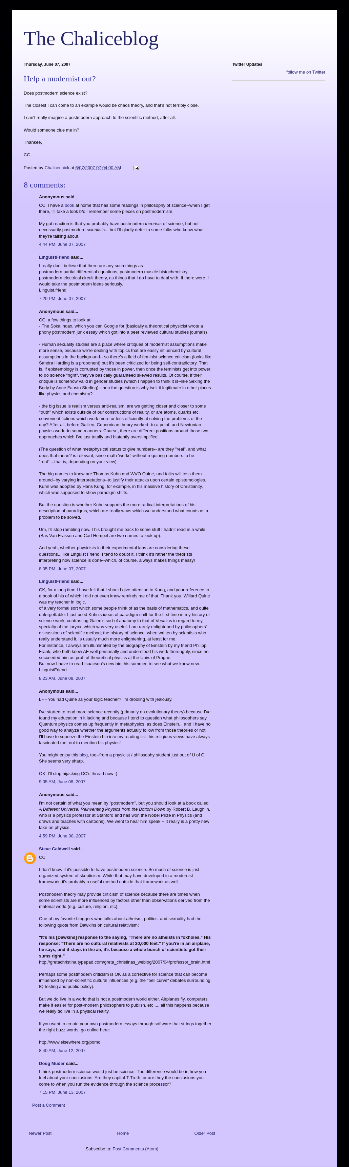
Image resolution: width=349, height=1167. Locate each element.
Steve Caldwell (54, 848)
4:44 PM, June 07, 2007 (62, 244)
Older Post (204, 1133)
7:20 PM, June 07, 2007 (62, 298)
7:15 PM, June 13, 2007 (62, 1092)
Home (123, 1133)
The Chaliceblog (91, 38)
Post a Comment (48, 1105)
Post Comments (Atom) (135, 1148)
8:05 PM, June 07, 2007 (62, 568)
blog (83, 754)
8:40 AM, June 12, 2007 (62, 1050)
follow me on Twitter (305, 72)
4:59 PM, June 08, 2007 (62, 835)
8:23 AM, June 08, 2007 (62, 678)
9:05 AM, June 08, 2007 (62, 781)
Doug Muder (52, 1063)
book (69, 205)
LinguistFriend (54, 257)
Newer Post (40, 1133)
